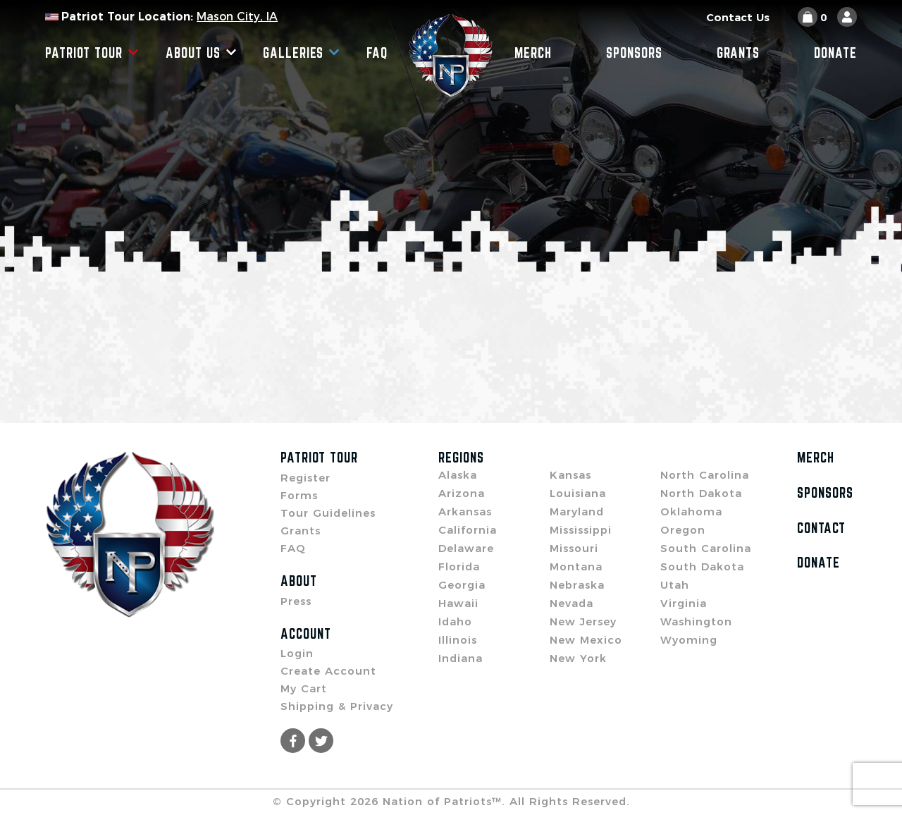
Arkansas (465, 511)
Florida (459, 566)
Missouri (574, 548)
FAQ (377, 53)
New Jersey (583, 621)
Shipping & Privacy (336, 706)
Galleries (301, 53)
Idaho (455, 621)
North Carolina (704, 475)
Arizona (461, 493)
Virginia (683, 603)
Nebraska (577, 585)
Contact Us (738, 17)
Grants (738, 53)
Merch (533, 53)
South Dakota (702, 566)
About (298, 581)
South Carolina (705, 548)
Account (305, 634)
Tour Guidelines (328, 513)
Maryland (577, 511)
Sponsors (634, 53)
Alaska (457, 475)
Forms (299, 495)
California (467, 530)
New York (578, 658)
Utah (674, 585)
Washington (696, 621)
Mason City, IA (237, 16)
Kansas (570, 475)
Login (297, 653)
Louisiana (578, 493)
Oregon (682, 530)
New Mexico (586, 640)
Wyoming (688, 640)
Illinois (457, 640)
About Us (201, 53)
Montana (576, 566)
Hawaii (458, 603)
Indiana (460, 658)
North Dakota (701, 493)
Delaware (466, 548)
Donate (835, 53)
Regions (461, 457)
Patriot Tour (92, 53)
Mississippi (581, 530)
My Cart (303, 688)
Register (305, 477)
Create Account (328, 671)
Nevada (571, 603)
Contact (821, 528)
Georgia (462, 585)
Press (295, 601)
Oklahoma (691, 511)
